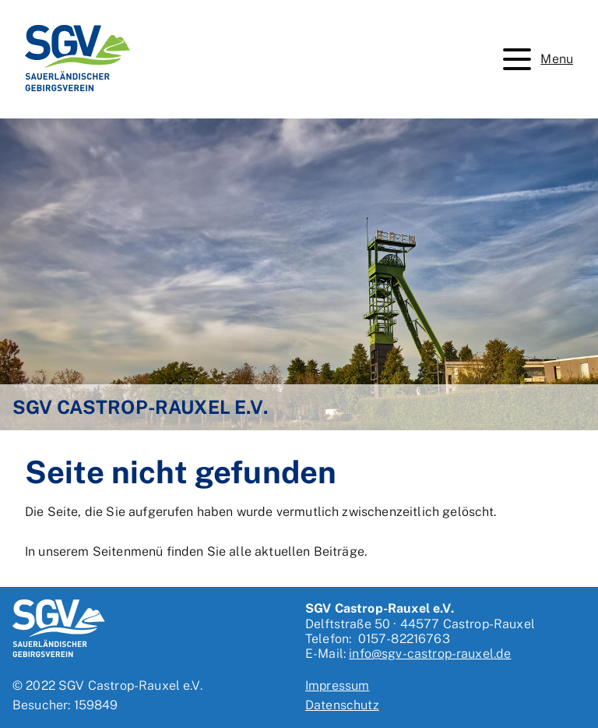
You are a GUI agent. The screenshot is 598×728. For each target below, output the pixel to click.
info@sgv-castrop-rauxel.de (430, 653)
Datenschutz (342, 705)
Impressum (337, 685)
